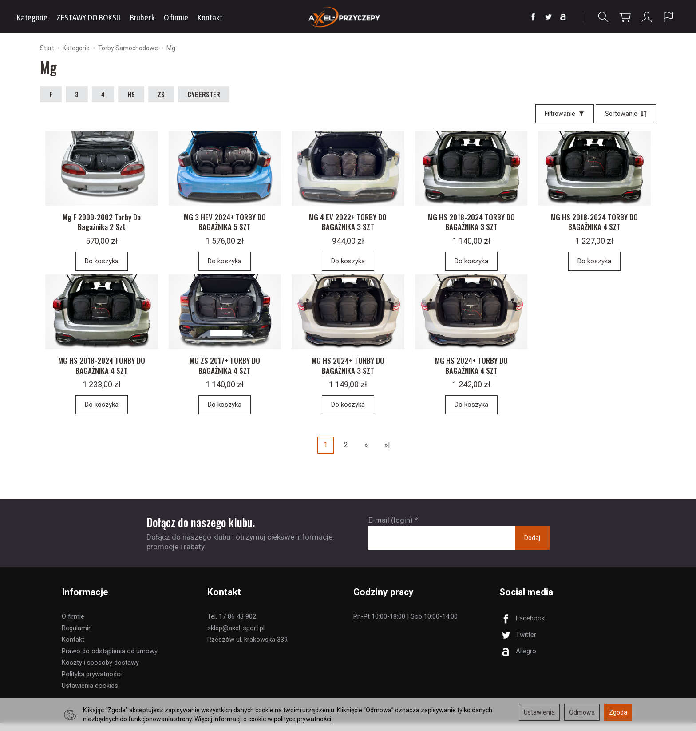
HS (131, 94)
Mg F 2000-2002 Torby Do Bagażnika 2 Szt (102, 226)
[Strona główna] (348, 16)
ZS (161, 94)
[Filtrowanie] (564, 113)
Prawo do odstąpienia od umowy (110, 659)
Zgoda (618, 712)
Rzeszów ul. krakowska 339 (247, 648)
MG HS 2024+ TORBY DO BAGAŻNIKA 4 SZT (471, 373)
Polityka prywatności (92, 682)
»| (387, 453)
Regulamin (77, 636)
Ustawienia (539, 712)
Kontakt (209, 17)
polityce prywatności (302, 719)
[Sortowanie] (626, 113)
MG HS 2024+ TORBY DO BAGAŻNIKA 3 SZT (348, 373)
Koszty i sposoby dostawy (100, 671)
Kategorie (31, 17)
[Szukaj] (603, 17)
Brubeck (142, 17)
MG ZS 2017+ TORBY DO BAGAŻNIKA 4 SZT (225, 373)
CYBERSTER (203, 94)
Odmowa (582, 712)
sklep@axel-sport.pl (236, 636)
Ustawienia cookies (90, 694)
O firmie (176, 17)
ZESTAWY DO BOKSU (88, 17)
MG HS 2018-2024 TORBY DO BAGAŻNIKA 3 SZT (471, 226)
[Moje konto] (647, 17)
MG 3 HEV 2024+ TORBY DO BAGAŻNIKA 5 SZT (225, 226)
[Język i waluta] (668, 17)
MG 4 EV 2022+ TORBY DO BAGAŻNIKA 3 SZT (348, 226)
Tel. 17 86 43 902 (231, 624)
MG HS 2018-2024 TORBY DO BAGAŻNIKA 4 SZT (594, 226)
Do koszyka (102, 265)
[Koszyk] (625, 17)
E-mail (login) (390, 528)
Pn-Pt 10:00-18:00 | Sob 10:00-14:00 (405, 624)
